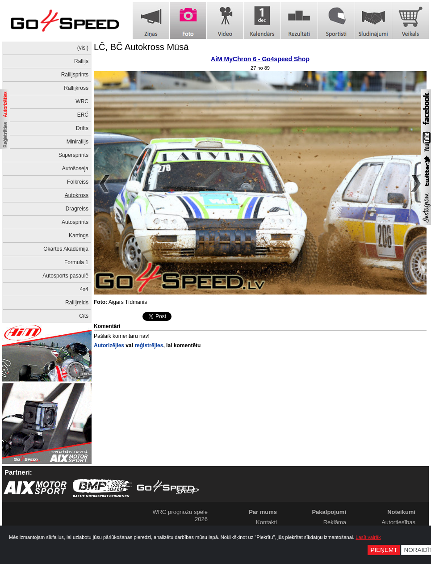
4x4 (84, 289)
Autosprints (75, 222)
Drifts (82, 128)
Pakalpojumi (329, 512)
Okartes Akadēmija (65, 249)
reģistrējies (148, 345)
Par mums (263, 512)
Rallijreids (76, 302)
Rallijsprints (74, 75)
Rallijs (81, 61)
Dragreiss (77, 209)
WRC (81, 101)
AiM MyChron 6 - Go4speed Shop (260, 59)
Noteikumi (401, 512)
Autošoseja (75, 168)
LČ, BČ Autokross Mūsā (141, 47)
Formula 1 (76, 262)
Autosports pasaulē (65, 276)
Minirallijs (77, 142)
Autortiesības (398, 522)
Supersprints (73, 155)
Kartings (78, 235)
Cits (83, 316)
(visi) (82, 48)
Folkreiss (77, 182)
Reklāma (334, 522)
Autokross (76, 195)
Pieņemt (383, 550)
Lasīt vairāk (368, 537)
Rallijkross (76, 88)
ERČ (82, 115)
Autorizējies (109, 345)
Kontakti (266, 522)
